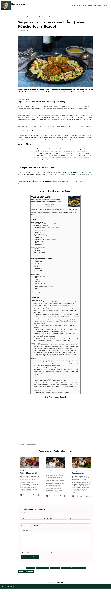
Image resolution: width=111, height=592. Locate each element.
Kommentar (25, 567)
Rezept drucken (74, 220)
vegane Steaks (74, 112)
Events (105, 5)
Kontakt (88, 5)
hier (52, 173)
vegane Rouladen (61, 112)
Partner (82, 5)
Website (70, 554)
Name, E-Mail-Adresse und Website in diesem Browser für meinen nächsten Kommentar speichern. (53, 590)
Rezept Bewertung (26, 562)
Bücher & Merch (97, 5)
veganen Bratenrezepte (48, 112)
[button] (77, 5)
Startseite (20, 17)
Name (23, 554)
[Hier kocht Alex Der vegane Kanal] (13, 5)
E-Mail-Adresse (49, 554)
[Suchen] (108, 5)
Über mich (69, 5)
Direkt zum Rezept (23, 100)
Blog (25, 17)
